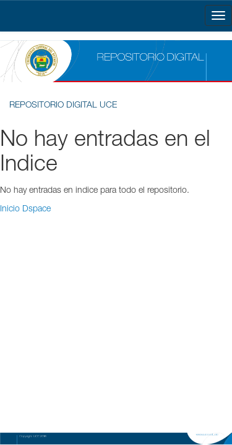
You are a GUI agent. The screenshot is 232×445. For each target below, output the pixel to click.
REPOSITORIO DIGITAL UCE (63, 105)
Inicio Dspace (25, 209)
